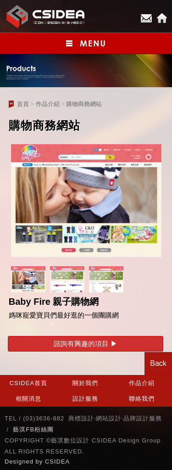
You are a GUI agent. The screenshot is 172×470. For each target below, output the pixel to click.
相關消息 (28, 398)
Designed (20, 461)
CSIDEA (57, 461)
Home (161, 18)
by (40, 461)
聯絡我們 (142, 398)
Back (158, 363)
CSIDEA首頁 (28, 383)
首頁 (23, 104)
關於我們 (85, 383)
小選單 (86, 43)
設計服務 (85, 398)
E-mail (146, 18)
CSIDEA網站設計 (46, 16)
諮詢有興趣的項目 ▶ (85, 343)
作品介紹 (48, 104)
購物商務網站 (84, 104)
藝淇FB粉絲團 (33, 429)
